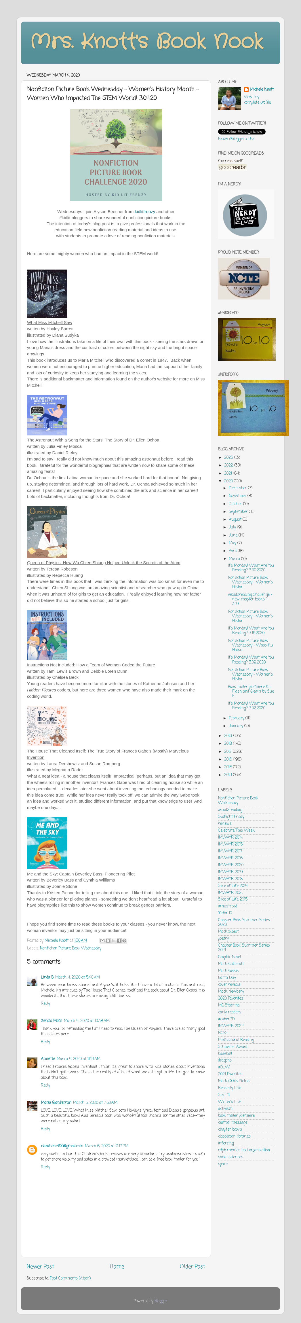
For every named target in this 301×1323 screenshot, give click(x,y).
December (238, 488)
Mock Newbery (231, 992)
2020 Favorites (230, 999)
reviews (225, 824)
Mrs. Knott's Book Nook (146, 42)
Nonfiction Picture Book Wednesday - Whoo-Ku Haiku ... (250, 645)
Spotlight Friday (231, 817)
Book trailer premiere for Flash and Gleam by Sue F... (251, 691)
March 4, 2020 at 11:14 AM (78, 1059)
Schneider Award (232, 1047)
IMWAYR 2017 (230, 851)
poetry (223, 939)
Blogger (161, 1301)
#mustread (227, 906)
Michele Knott (262, 90)
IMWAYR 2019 (230, 872)
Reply (45, 1004)
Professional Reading (236, 1040)
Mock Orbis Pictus (233, 1081)
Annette (48, 1059)
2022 (229, 466)
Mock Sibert (228, 932)
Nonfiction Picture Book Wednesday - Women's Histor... (250, 582)
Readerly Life (229, 1088)
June (234, 535)
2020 (229, 481)
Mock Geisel (228, 971)
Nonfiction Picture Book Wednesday (70, 948)
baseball (225, 1054)
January (236, 726)
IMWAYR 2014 (230, 838)
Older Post (192, 1267)
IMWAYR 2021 (230, 893)
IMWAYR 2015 (230, 844)
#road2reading (230, 810)
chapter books (230, 1130)
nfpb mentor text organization (244, 1150)
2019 (228, 736)
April (233, 551)
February (237, 718)
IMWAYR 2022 (231, 1026)
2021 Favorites (230, 1074)
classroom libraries (234, 1137)
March (235, 559)
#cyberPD (226, 1019)
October (236, 504)
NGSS (223, 1033)
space (223, 1164)
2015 (228, 767)
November (238, 496)
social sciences (230, 1157)
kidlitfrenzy (145, 211)
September (239, 512)
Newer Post (40, 1267)
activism (225, 1109)
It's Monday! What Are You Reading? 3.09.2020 (251, 660)
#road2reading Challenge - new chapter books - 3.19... (250, 599)
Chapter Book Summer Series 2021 (244, 948)
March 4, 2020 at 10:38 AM (87, 1021)
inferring (226, 1143)
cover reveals (229, 985)
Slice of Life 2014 (232, 886)
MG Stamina (229, 1005)
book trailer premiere (236, 1116)
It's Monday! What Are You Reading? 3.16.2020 (251, 631)
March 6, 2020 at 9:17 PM (106, 1146)
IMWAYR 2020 (230, 865)
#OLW (224, 1067)
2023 (229, 458)
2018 (228, 744)
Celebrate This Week (236, 831)
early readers (229, 1012)
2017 (228, 752)
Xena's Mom (51, 1021)
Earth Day (227, 978)
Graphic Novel (229, 957)
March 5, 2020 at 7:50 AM (95, 1103)
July (233, 527)
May (233, 543)
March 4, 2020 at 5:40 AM (77, 978)
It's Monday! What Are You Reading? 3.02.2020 (251, 706)
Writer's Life (229, 1102)
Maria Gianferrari (56, 1103)
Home (117, 1267)
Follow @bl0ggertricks (236, 139)
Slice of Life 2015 (232, 899)
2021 (228, 474)
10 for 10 (225, 913)
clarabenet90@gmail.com (62, 1146)
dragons (225, 1060)
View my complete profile (257, 100)
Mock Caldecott (231, 964)
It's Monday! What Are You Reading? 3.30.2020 (251, 568)
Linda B (47, 978)
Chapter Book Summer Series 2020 (244, 922)
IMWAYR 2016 (230, 858)
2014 (228, 775)
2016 (228, 760)
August (236, 520)
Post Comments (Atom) (70, 1278)
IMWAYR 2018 (230, 879)
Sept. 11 (224, 1095)
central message (232, 1123)
